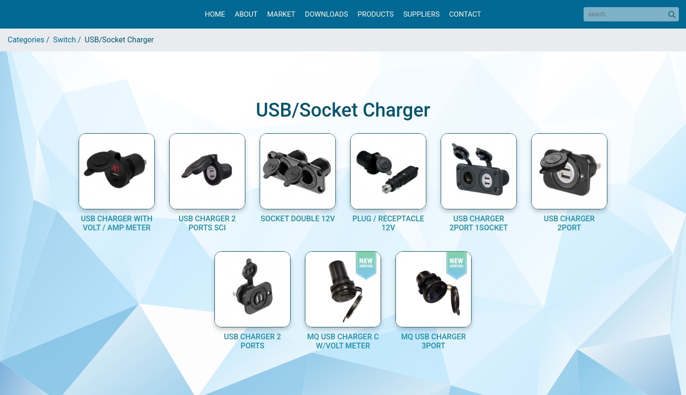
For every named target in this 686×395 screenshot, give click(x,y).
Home (215, 14)
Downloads (326, 14)
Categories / (30, 39)
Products (376, 14)
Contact (465, 14)
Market (281, 14)
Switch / (69, 39)
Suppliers (421, 14)
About (246, 14)
